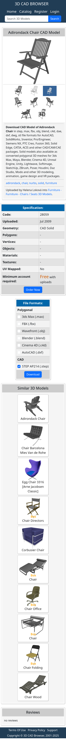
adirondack (13, 183)
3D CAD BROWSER (32, 3)
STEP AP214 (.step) (35, 366)
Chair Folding (33, 657)
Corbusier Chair (33, 539)
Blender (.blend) (33, 338)
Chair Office (33, 598)
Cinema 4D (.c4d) (34, 345)
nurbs (32, 183)
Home (12, 11)
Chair (33, 569)
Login (54, 11)
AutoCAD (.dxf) (32, 352)
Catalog (25, 11)
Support (52, 730)
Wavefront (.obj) (33, 331)
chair (25, 183)
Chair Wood (33, 686)
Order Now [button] (33, 290)
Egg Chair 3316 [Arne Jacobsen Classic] (33, 476)
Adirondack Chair (33, 408)
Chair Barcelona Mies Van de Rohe (33, 440)
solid (41, 183)
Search (54, 19)
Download (33, 374)
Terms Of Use (17, 730)
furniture (51, 183)
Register (41, 11)
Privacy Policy (36, 730)
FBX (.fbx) (28, 324)
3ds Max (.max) (33, 317)
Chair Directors (33, 510)
